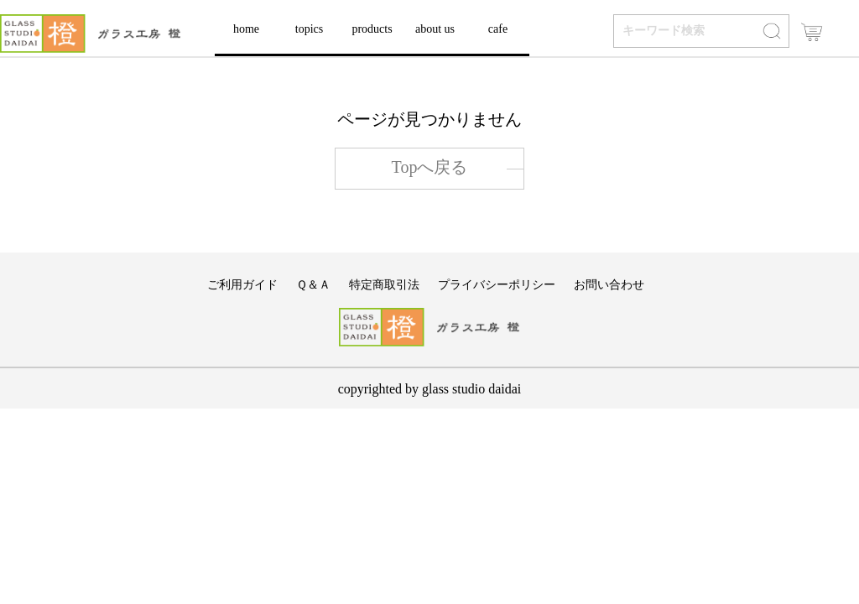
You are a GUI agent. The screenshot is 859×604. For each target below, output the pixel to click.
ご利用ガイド (242, 285)
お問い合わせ (609, 285)
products (371, 29)
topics (309, 29)
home (246, 29)
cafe (498, 29)
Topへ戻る (430, 167)
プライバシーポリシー (496, 285)
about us (435, 29)
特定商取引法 (384, 285)
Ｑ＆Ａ (313, 285)
